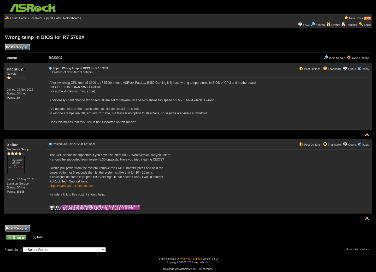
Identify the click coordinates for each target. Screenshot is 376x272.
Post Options (310, 68)
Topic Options (358, 58)
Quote (352, 68)
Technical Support (41, 18)
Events (333, 24)
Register (352, 24)
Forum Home (18, 18)
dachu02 (16, 69)
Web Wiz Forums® (191, 258)
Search (320, 24)
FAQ (306, 24)
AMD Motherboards (68, 18)
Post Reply (16, 47)
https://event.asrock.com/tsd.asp (71, 186)
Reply (365, 68)
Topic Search (334, 58)
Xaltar (14, 145)
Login (367, 24)
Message (55, 57)
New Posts (356, 18)
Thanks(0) (332, 68)
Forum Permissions (359, 249)
